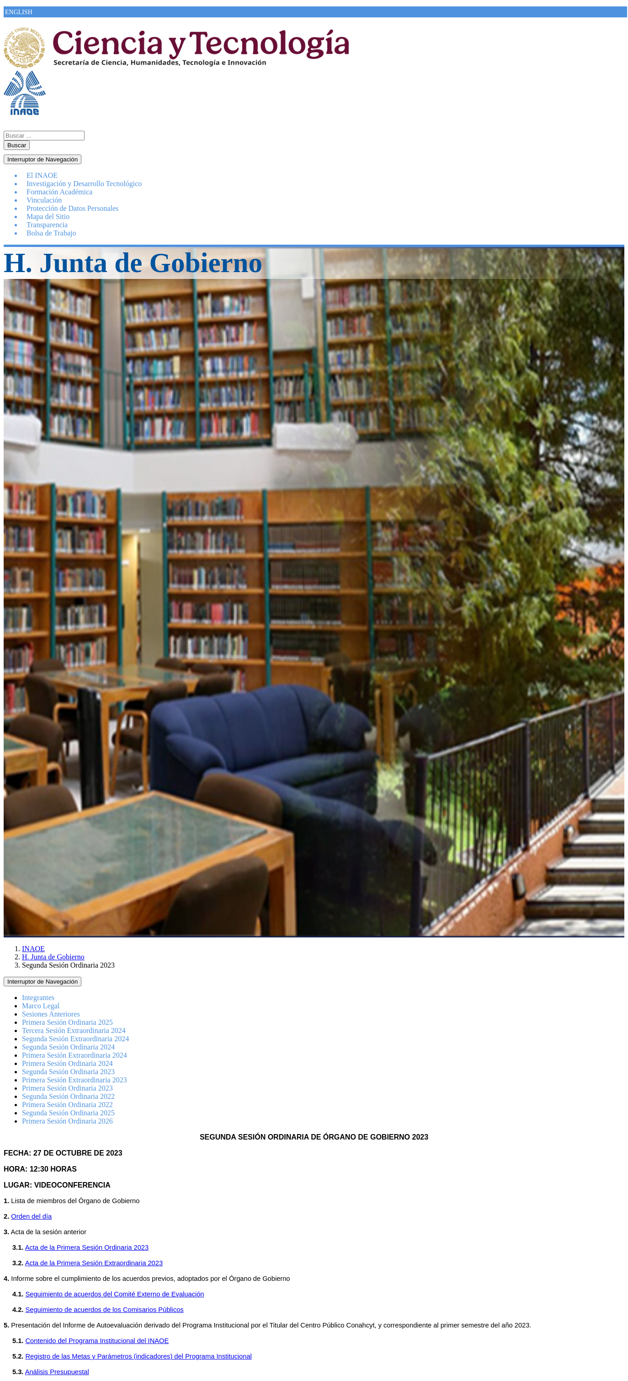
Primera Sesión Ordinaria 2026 (67, 1121)
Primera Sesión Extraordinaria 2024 (74, 1055)
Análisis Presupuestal (57, 1372)
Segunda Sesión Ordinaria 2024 (68, 1047)
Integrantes (38, 997)
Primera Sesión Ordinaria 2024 (67, 1063)
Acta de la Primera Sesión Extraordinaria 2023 (94, 1263)
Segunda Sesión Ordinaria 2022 (68, 1096)
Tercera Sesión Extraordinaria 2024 (74, 1030)
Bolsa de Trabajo (51, 233)
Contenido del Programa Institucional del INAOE (97, 1340)
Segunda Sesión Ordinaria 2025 (68, 1113)
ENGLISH (18, 12)
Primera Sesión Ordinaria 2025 (67, 1022)
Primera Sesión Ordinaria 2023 (67, 1088)
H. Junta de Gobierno (53, 957)
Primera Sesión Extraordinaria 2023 (74, 1080)
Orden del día (31, 1216)
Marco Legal (40, 1006)
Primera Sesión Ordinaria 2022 (67, 1104)
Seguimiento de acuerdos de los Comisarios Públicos (104, 1309)
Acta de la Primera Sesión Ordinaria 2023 (87, 1247)
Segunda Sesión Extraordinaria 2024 (75, 1039)
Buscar (16, 145)
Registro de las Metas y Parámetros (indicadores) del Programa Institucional (139, 1356)
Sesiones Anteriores (51, 1014)
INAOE (33, 949)
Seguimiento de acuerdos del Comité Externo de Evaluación (114, 1294)
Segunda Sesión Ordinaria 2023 (68, 1072)
